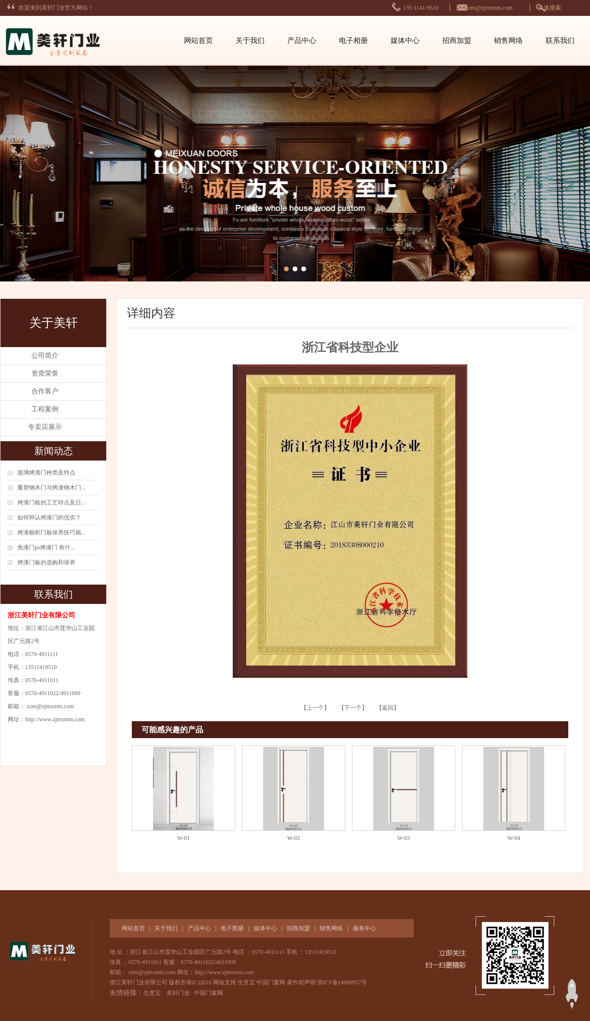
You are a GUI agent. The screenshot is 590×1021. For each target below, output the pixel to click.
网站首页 (198, 40)
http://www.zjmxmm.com (54, 719)
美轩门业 (178, 993)
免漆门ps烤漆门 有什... (46, 547)
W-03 (403, 838)
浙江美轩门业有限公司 (139, 982)
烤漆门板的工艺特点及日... (51, 502)
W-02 (293, 838)
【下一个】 (352, 707)
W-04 (513, 838)
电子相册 (353, 40)
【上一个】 (316, 707)
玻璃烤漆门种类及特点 (46, 472)
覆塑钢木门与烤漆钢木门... (51, 487)
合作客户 (44, 391)
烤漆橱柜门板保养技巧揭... (51, 532)
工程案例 (44, 409)
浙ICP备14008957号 (342, 982)
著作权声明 (301, 982)
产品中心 (301, 40)
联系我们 (560, 40)
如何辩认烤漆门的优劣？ (49, 517)
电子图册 (232, 928)
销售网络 (508, 40)
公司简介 (44, 355)
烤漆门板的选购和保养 (46, 562)
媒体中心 (405, 40)
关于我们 (250, 40)
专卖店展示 (45, 427)
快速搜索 (549, 7)
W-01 (183, 838)
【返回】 (387, 707)
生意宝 (246, 982)
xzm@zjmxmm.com (489, 7)
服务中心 (364, 928)
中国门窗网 (270, 982)
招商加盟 (456, 40)
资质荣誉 (44, 373)
